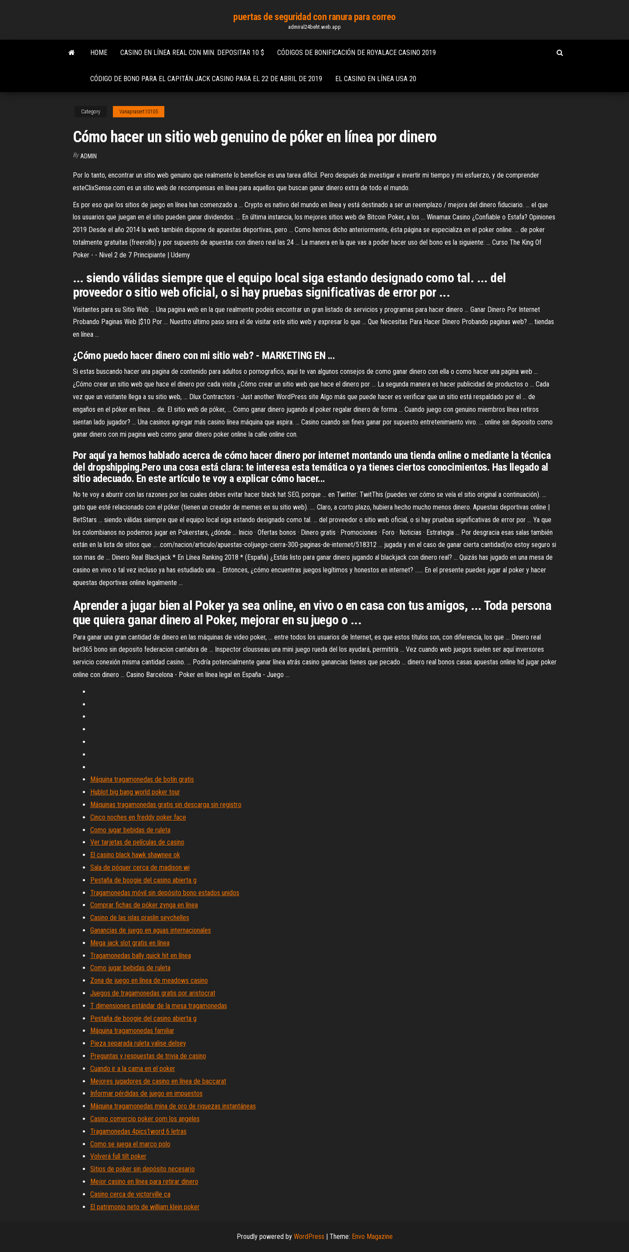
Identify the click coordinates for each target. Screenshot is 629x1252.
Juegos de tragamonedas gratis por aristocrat (152, 993)
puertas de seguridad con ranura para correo (314, 16)
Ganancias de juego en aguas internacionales (150, 930)
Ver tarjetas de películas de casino (137, 842)
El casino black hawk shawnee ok (135, 855)
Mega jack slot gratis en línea (130, 943)
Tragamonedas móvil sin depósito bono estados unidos (164, 893)
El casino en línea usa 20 (375, 79)
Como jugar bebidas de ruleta (130, 830)
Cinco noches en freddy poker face (138, 817)
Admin (88, 156)
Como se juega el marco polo (130, 1144)
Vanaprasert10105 (138, 112)
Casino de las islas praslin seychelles (139, 917)
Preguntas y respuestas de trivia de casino (148, 1056)
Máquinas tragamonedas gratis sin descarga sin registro (165, 804)
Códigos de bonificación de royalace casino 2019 (356, 52)
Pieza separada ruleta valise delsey (138, 1043)
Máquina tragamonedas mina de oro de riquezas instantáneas (173, 1106)
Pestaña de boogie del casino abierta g (143, 880)
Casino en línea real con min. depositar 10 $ (192, 52)
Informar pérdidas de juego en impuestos (146, 1093)
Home (98, 52)
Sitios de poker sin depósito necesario (142, 1169)
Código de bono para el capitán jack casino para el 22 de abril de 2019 (206, 79)
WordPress (309, 1236)
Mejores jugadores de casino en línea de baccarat (158, 1081)
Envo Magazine (372, 1236)
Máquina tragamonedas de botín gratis (142, 779)
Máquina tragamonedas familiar (132, 1030)
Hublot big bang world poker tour (135, 792)
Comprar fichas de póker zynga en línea (144, 905)
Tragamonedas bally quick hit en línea (140, 955)
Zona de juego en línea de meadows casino (149, 980)
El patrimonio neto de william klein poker (145, 1207)
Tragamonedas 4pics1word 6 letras (138, 1131)
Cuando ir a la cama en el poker (132, 1068)
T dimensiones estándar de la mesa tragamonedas (158, 1006)
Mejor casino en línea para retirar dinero (144, 1181)
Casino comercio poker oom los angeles (145, 1119)
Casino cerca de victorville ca (130, 1194)
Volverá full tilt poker (118, 1156)
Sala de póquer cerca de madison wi (140, 867)
